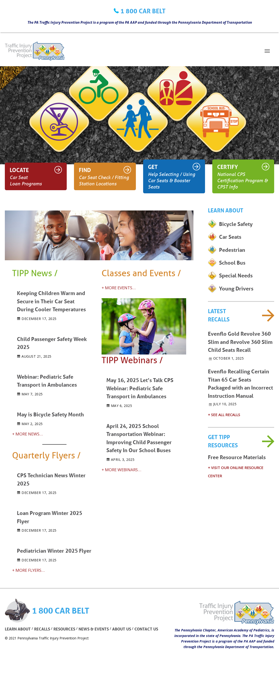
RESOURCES (64, 627)
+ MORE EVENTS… (119, 287)
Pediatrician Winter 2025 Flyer (54, 549)
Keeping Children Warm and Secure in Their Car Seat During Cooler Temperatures (51, 301)
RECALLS (42, 627)
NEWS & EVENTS (94, 627)
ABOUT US (121, 627)
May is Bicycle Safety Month (50, 413)
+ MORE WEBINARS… (122, 468)
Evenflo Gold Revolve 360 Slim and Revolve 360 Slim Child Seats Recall (240, 343)
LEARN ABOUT (18, 627)
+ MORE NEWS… (27, 432)
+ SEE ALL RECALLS (224, 415)
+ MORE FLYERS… (28, 568)
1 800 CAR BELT (143, 10)
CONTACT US (146, 627)
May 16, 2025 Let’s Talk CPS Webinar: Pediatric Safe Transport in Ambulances (139, 388)
